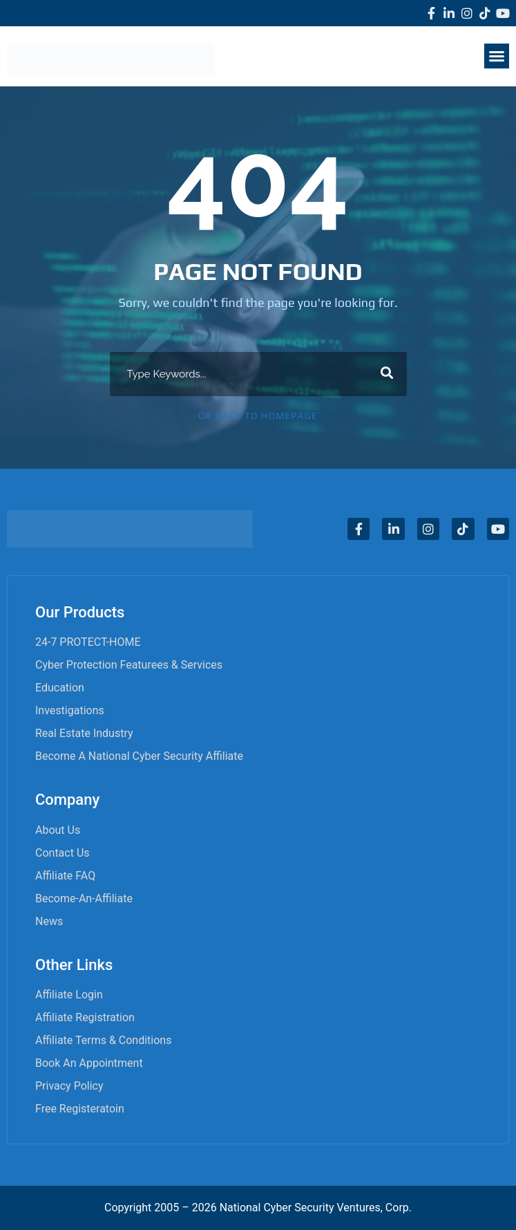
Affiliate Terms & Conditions (103, 1040)
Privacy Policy (69, 1085)
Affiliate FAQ (65, 875)
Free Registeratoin (79, 1108)
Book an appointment (89, 1063)
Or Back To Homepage (258, 415)
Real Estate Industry (84, 733)
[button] (496, 56)
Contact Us (62, 852)
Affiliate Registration (85, 1017)
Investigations (69, 710)
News (49, 921)
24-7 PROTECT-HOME (88, 642)
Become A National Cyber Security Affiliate (139, 756)
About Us (57, 830)
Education (59, 687)
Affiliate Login (69, 994)
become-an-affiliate (84, 898)
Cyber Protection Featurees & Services (128, 664)
